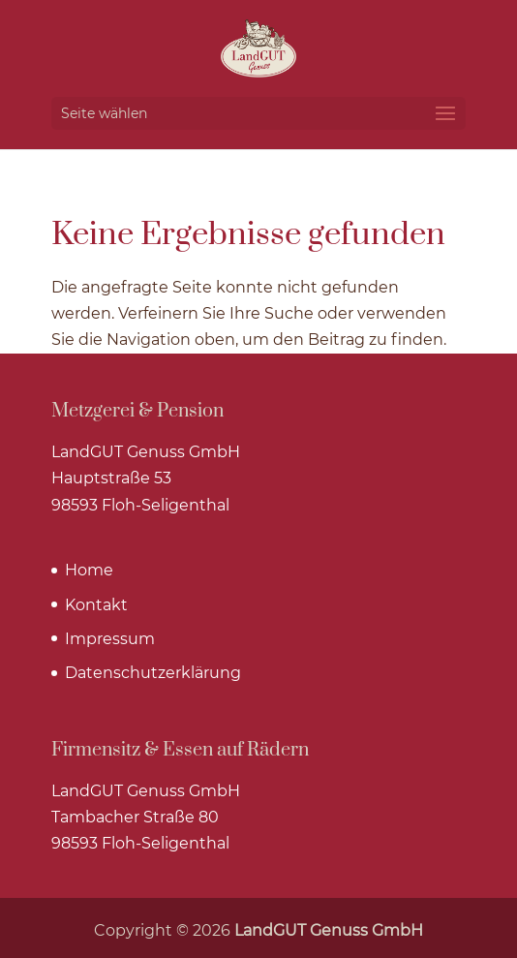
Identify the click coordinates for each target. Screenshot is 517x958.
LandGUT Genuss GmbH (328, 930)
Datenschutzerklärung (153, 673)
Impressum (110, 639)
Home (89, 570)
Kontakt (96, 605)
